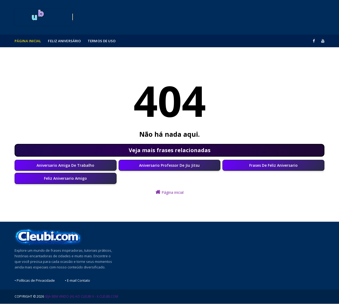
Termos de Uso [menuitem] (101, 40)
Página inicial (169, 192)
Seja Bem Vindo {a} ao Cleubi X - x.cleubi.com (81, 296)
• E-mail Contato (77, 280)
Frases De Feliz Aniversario (273, 165)
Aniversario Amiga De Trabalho (65, 165)
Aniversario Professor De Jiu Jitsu (169, 165)
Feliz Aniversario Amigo (65, 178)
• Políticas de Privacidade (35, 280)
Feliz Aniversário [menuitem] (64, 40)
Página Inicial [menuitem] (28, 40)
